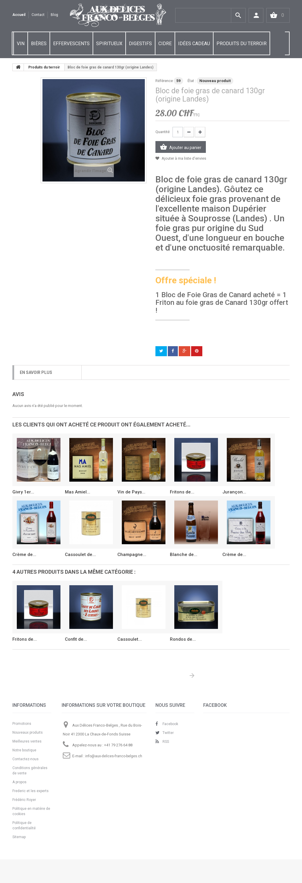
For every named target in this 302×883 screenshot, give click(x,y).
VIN (20, 43)
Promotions (21, 724)
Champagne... (131, 554)
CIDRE (165, 43)
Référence (164, 81)
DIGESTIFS (140, 43)
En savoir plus (36, 372)
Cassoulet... (129, 639)
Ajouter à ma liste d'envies (183, 158)
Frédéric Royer (24, 800)
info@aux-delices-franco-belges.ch (113, 756)
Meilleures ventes (27, 741)
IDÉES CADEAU (194, 43)
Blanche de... (183, 554)
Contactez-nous (25, 759)
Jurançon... (234, 492)
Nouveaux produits (27, 732)
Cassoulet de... (80, 554)
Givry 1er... (23, 492)
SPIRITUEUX (109, 43)
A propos (19, 782)
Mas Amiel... (77, 492)
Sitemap (19, 837)
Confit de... (76, 639)
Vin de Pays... (131, 492)
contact (38, 15)
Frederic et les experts (30, 791)
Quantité (162, 132)
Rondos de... (183, 639)
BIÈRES (39, 43)
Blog (54, 15)
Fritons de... (182, 492)
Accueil (18, 15)
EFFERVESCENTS (71, 43)
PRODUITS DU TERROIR (241, 43)
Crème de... (24, 554)
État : (192, 81)
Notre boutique (24, 750)
